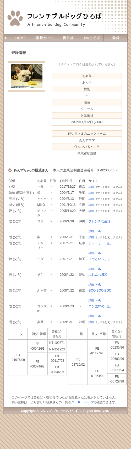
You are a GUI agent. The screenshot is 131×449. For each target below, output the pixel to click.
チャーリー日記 (100, 243)
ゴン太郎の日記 (100, 306)
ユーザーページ (82, 402)
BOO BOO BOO (100, 290)
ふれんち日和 (98, 275)
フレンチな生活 (100, 221)
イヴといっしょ (100, 259)
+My (98, 231)
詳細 (91, 186)
